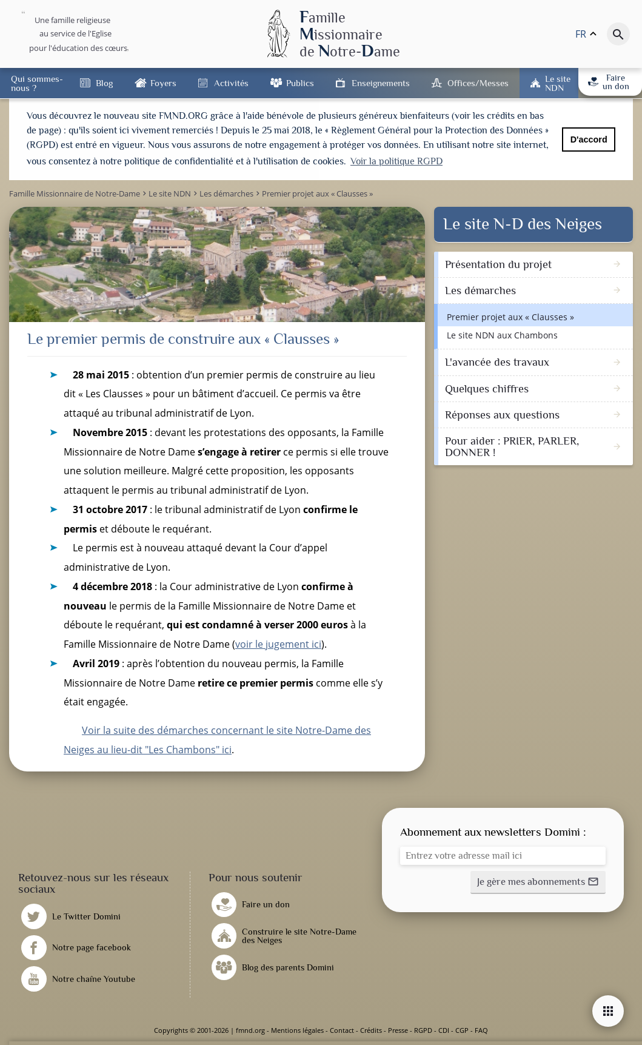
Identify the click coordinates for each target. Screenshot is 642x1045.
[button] (538, 882)
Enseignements (381, 83)
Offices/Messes (478, 83)
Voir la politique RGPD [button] (396, 161)
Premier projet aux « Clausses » (510, 317)
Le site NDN (557, 83)
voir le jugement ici (278, 644)
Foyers (163, 83)
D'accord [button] (588, 139)
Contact (342, 1030)
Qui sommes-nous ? (37, 83)
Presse (398, 1030)
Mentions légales (297, 1030)
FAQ (481, 1030)
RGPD (423, 1030)
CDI (443, 1030)
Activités (231, 83)
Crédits (371, 1030)
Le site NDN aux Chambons (502, 335)
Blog (104, 83)
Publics (300, 83)
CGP (462, 1030)
